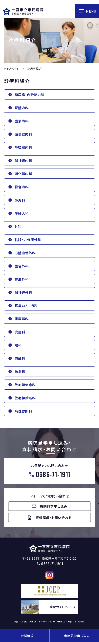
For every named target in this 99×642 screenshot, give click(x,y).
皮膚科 (20, 331)
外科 (18, 226)
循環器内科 (23, 134)
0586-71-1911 (53, 474)
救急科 (20, 371)
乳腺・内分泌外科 (28, 239)
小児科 (20, 200)
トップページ (12, 68)
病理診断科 (23, 411)
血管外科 (22, 266)
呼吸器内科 (23, 147)
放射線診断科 (25, 397)
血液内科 (22, 120)
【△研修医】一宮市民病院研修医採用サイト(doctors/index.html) (49, 548)
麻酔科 (20, 358)
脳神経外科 (23, 292)
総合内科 (22, 186)
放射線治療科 (25, 384)
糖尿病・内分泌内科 (30, 94)
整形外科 (22, 279)
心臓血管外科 (25, 252)
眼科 (18, 345)
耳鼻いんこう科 (26, 305)
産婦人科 (22, 213)
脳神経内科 (23, 160)
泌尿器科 (22, 318)
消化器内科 (23, 173)
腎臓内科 (22, 107)
